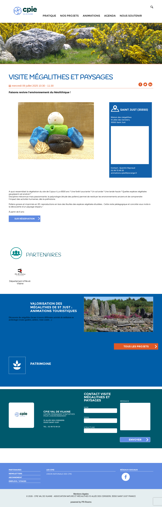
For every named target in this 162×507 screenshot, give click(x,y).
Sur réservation (25, 219)
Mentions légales (81, 494)
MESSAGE (124, 401)
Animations (91, 15)
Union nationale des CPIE (59, 474)
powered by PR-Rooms (80, 502)
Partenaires (15, 470)
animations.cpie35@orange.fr (124, 173)
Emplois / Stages (17, 481)
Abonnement (15, 477)
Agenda (110, 15)
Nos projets (69, 15)
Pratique (49, 15)
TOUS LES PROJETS (136, 346)
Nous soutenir (131, 15)
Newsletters (15, 473)
